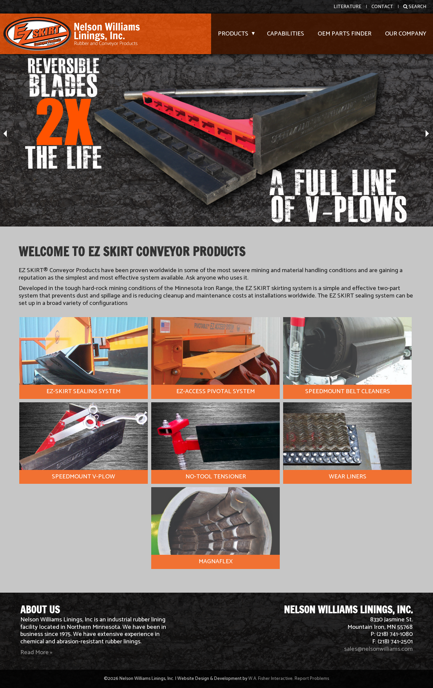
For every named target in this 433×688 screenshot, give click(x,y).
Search (414, 7)
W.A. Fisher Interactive (270, 678)
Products (233, 34)
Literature (347, 7)
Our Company (405, 34)
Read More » (36, 652)
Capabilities (285, 34)
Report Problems (312, 678)
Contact (382, 7)
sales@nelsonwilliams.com (378, 649)
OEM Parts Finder (344, 34)
